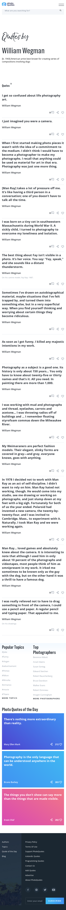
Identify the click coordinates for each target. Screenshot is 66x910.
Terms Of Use (31, 846)
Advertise (29, 875)
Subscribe (54, 900)
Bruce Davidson (40, 680)
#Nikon (5, 675)
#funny (5, 656)
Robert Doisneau (40, 690)
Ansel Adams (39, 662)
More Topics (9, 698)
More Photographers (46, 698)
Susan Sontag (39, 666)
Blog (4, 856)
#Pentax (5, 670)
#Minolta (6, 680)
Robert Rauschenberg (42, 676)
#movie (5, 689)
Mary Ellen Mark (12, 744)
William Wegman (11, 105)
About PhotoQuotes (33, 879)
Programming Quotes (34, 860)
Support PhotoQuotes (34, 851)
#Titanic (5, 694)
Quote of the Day (9, 851)
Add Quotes (30, 870)
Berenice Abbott (40, 657)
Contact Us (30, 865)
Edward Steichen (40, 671)
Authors (5, 842)
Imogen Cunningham (42, 694)
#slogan (5, 661)
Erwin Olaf (9, 820)
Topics (5, 846)
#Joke (4, 652)
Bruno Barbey (11, 782)
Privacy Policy (31, 842)
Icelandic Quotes (32, 856)
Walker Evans (39, 685)
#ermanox (6, 685)
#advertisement (9, 666)
